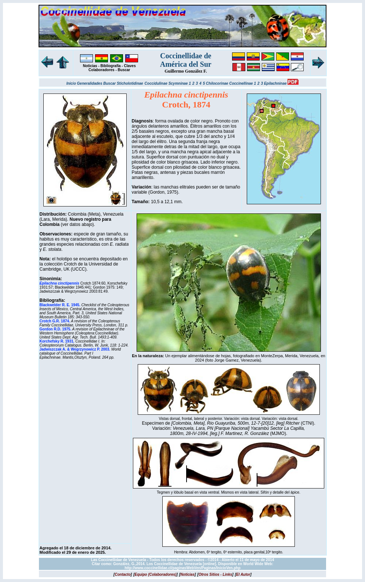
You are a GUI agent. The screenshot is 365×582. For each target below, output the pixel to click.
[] (122, 574)
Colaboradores (101, 70)
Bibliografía (111, 66)
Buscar (124, 70)
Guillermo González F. (186, 71)
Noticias (90, 66)
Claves (129, 66)
